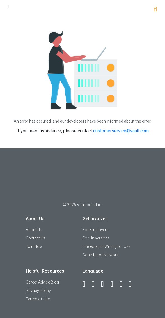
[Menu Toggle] (8, 6)
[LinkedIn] (96, 284)
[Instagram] (114, 284)
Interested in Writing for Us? (106, 246)
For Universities (96, 238)
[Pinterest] (123, 284)
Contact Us (35, 238)
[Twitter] (105, 284)
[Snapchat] (133, 284)
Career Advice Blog (42, 282)
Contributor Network (100, 255)
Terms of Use (38, 299)
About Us (34, 229)
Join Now (34, 246)
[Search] (155, 10)
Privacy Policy (38, 290)
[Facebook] (86, 284)
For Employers (95, 229)
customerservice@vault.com (121, 130)
